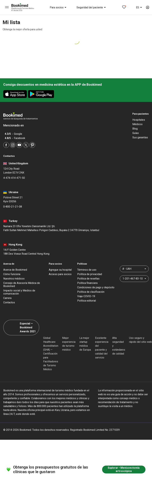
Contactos (9, 302)
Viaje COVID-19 (86, 296)
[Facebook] (6, 145)
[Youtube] (19, 145)
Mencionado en (15, 125)
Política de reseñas (88, 278)
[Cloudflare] (140, 327)
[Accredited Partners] (101, 327)
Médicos (137, 124)
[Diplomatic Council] (118, 327)
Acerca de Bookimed (15, 269)
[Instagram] (13, 145)
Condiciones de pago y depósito (95, 287)
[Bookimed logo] (23, 5)
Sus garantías (140, 137)
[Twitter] (26, 145)
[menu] (6, 7)
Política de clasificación (90, 291)
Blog (135, 128)
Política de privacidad (89, 274)
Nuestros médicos (14, 278)
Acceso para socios (60, 274)
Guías (135, 133)
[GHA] (49, 327)
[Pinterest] (32, 145)
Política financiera (87, 283)
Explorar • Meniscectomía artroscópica (124, 469)
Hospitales (138, 119)
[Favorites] (124, 7)
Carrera (7, 298)
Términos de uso (86, 269)
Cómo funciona (11, 274)
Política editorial (86, 300)
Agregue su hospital (60, 269)
